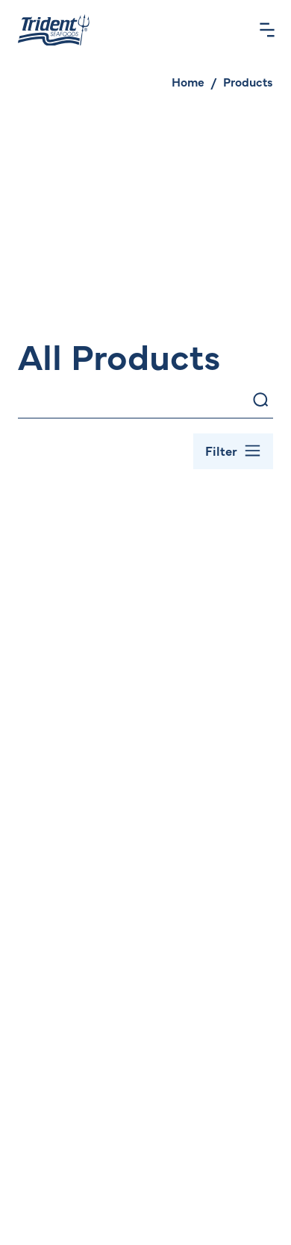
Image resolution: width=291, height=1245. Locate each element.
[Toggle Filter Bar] (233, 451)
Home (188, 81)
